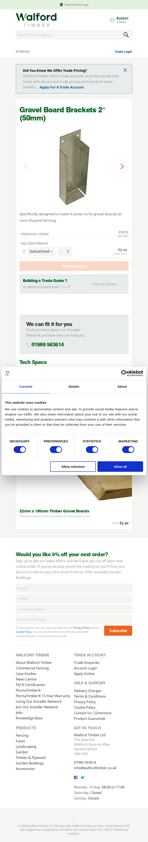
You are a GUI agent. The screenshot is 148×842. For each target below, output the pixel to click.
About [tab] (122, 386)
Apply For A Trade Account (62, 87)
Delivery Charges (87, 690)
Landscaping (26, 746)
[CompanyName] (74, 609)
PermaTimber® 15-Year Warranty (43, 696)
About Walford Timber (34, 662)
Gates (20, 741)
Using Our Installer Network (39, 701)
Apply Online (84, 673)
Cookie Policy (23, 632)
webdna (74, 833)
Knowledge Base (29, 718)
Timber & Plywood (31, 757)
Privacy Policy (82, 627)
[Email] (74, 598)
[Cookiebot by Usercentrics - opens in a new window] (124, 373)
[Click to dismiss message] (125, 70)
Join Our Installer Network (37, 707)
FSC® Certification (30, 684)
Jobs (19, 712)
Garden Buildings (30, 763)
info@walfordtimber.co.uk (95, 768)
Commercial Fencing (32, 668)
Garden (22, 752)
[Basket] (119, 20)
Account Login (85, 668)
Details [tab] (74, 386)
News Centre (26, 679)
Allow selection (73, 466)
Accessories (25, 768)
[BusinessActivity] (74, 619)
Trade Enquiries (86, 662)
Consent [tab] (25, 386)
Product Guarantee (89, 718)
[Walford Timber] (36, 20)
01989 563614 (47, 344)
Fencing (22, 735)
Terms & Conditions (90, 696)
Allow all (120, 466)
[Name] (74, 588)
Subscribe (118, 630)
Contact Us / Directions (93, 713)
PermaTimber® (28, 690)
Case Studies (26, 673)
